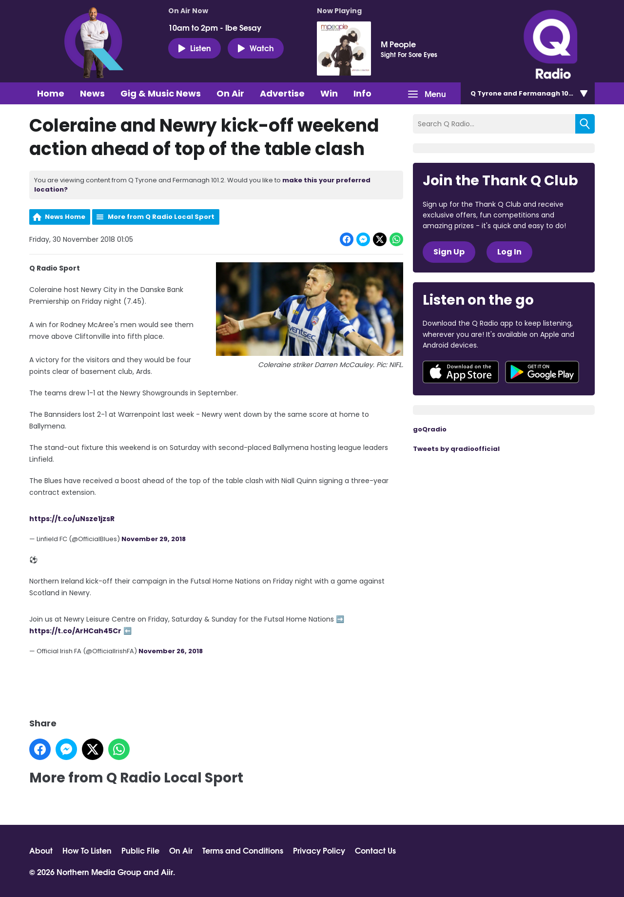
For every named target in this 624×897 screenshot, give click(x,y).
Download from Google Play (542, 372)
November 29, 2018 (153, 539)
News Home (65, 216)
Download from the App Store (461, 372)
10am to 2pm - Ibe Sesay (214, 27)
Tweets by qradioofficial (456, 448)
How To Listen (87, 850)
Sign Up (449, 251)
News (92, 93)
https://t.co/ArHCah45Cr (75, 630)
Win (329, 93)
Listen (194, 47)
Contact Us (375, 850)
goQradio (430, 429)
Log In (509, 251)
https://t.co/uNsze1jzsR (72, 519)
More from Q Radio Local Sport (161, 216)
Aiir (167, 871)
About (41, 850)
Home (50, 93)
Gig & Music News (160, 93)
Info (362, 93)
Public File (140, 850)
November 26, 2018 (170, 650)
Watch (255, 47)
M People (398, 44)
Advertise (282, 93)
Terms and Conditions (242, 850)
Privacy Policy (319, 850)
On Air (230, 93)
